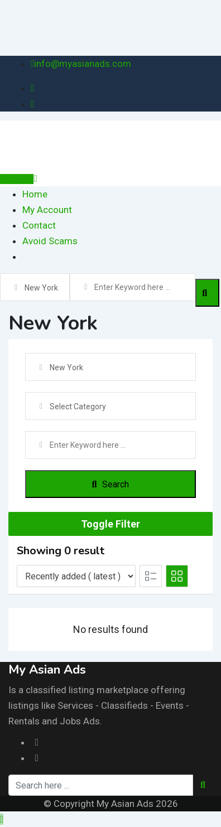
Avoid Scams (50, 240)
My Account (47, 209)
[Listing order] (76, 576)
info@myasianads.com (82, 63)
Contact (39, 225)
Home (34, 194)
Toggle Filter (110, 524)
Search (110, 484)
